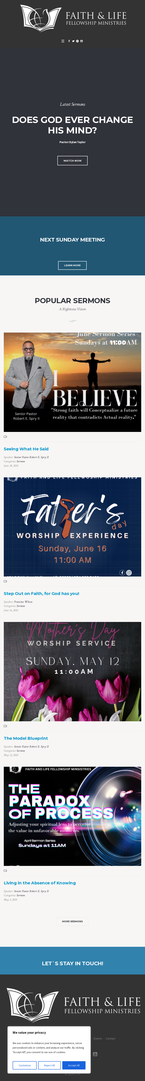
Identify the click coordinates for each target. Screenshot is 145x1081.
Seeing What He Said (26, 449)
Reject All (49, 1065)
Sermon (21, 461)
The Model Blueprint (26, 738)
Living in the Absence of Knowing (40, 882)
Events (98, 1038)
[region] (49, 1049)
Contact (110, 1038)
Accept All (73, 1065)
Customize (25, 1065)
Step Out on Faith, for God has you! (41, 593)
